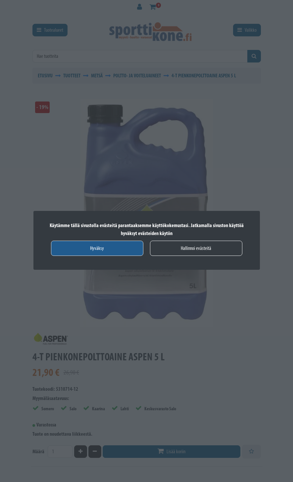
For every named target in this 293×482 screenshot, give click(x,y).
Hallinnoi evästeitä (196, 248)
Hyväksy (97, 248)
